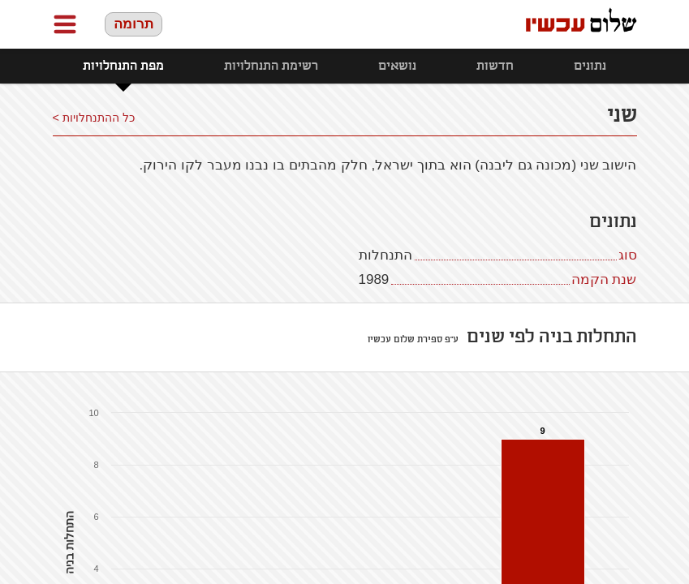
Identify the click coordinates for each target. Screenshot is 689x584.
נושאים (397, 66)
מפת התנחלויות (123, 66)
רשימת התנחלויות (271, 66)
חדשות (495, 66)
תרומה (133, 24)
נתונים (590, 66)
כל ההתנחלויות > (94, 117)
